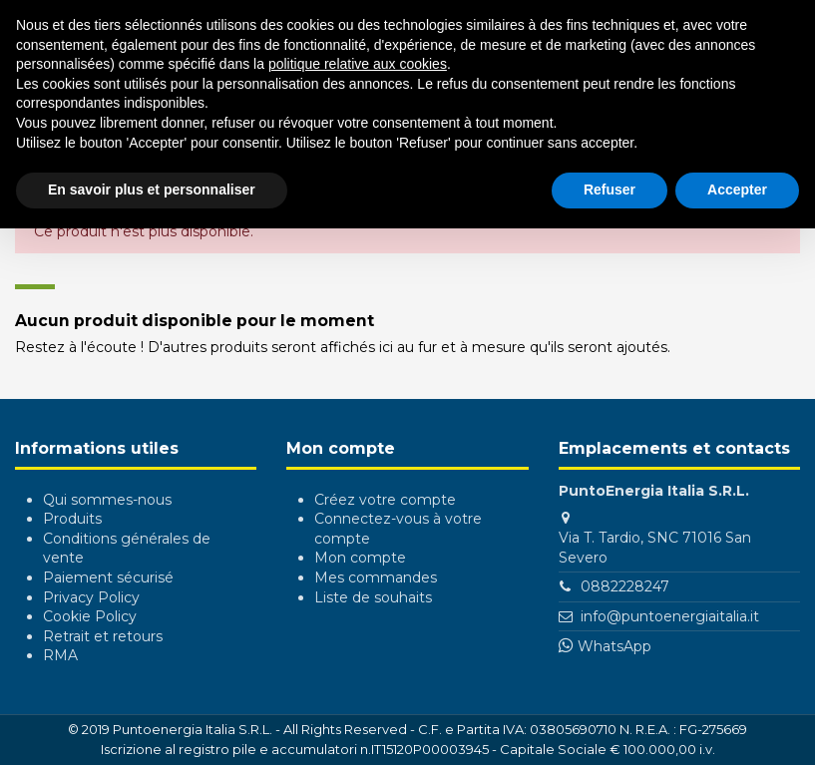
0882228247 (625, 586)
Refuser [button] (609, 189)
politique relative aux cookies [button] (357, 64)
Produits (72, 519)
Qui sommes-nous (107, 500)
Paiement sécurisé (108, 577)
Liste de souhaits (373, 597)
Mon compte (360, 558)
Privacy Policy (91, 597)
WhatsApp (614, 646)
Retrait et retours (103, 636)
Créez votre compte (385, 500)
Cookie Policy (90, 616)
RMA (60, 655)
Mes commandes (375, 577)
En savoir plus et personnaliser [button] (151, 189)
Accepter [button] (737, 189)
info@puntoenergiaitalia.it (670, 616)
